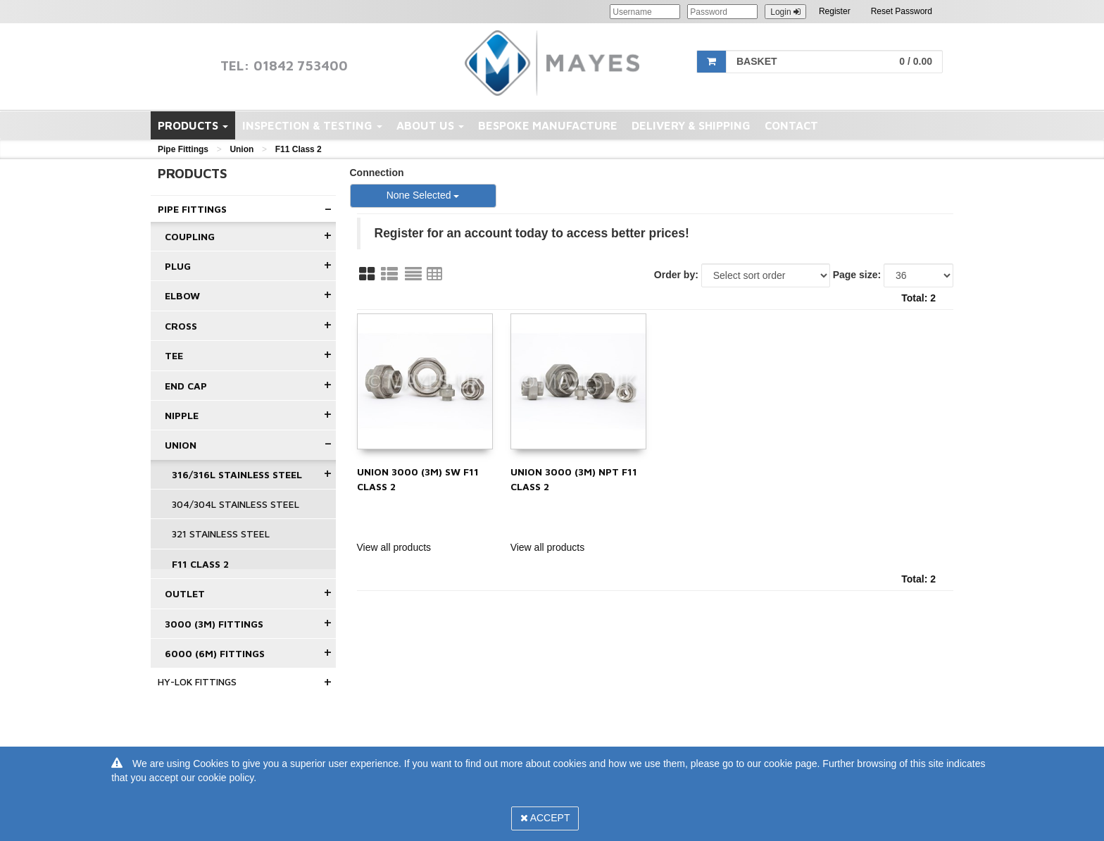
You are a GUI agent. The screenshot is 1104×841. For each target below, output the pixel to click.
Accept (545, 817)
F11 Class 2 (298, 149)
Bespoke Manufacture (547, 125)
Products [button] (193, 125)
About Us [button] (430, 125)
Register (835, 11)
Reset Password (901, 11)
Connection (377, 172)
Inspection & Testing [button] (312, 125)
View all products (394, 547)
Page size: (857, 274)
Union (241, 149)
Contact (791, 125)
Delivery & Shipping (691, 125)
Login (785, 12)
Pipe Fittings (183, 149)
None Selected (423, 195)
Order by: (676, 274)
